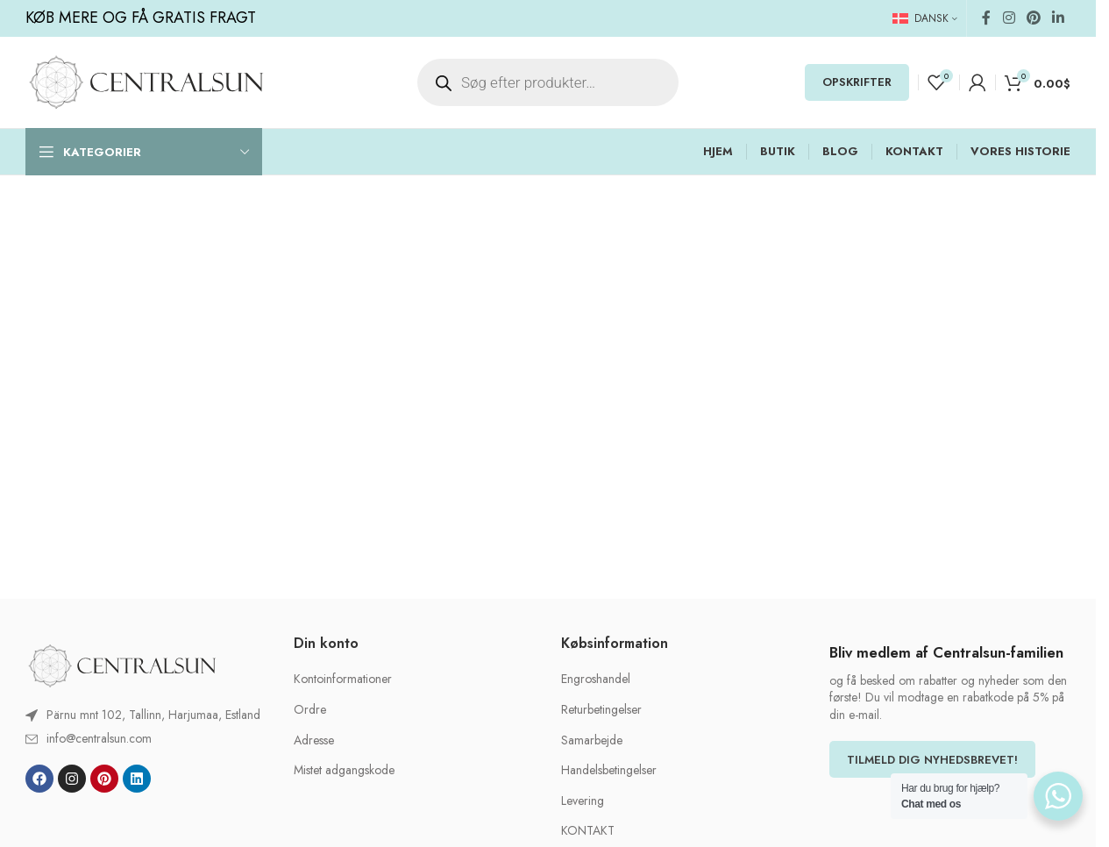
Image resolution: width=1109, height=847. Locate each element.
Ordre (310, 709)
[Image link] (121, 664)
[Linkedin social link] (1058, 18)
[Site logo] (146, 80)
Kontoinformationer (343, 679)
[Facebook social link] (986, 18)
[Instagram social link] (1008, 18)
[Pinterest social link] (1033, 18)
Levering (582, 801)
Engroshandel (595, 679)
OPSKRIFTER (857, 82)
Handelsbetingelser (609, 770)
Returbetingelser (601, 709)
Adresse (314, 740)
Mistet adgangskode (344, 770)
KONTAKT (588, 830)
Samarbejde (591, 740)
